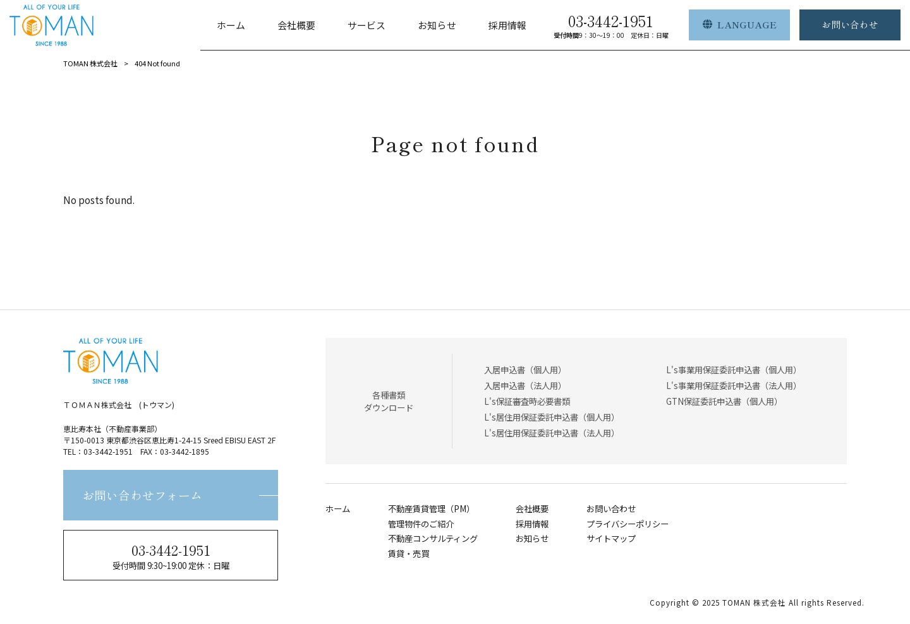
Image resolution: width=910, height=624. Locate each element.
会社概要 (532, 509)
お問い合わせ (611, 509)
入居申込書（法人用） (525, 385)
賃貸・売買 (408, 554)
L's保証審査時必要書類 (527, 401)
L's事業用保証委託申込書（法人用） (733, 385)
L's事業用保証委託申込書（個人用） (733, 369)
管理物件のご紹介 (421, 524)
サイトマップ (611, 538)
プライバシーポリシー (627, 524)
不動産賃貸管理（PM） (431, 509)
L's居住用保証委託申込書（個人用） (551, 417)
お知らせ (532, 538)
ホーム (337, 509)
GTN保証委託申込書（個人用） (724, 401)
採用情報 (532, 524)
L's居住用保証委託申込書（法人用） (551, 432)
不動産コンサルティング (433, 538)
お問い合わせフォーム (142, 494)
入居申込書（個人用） (525, 369)
